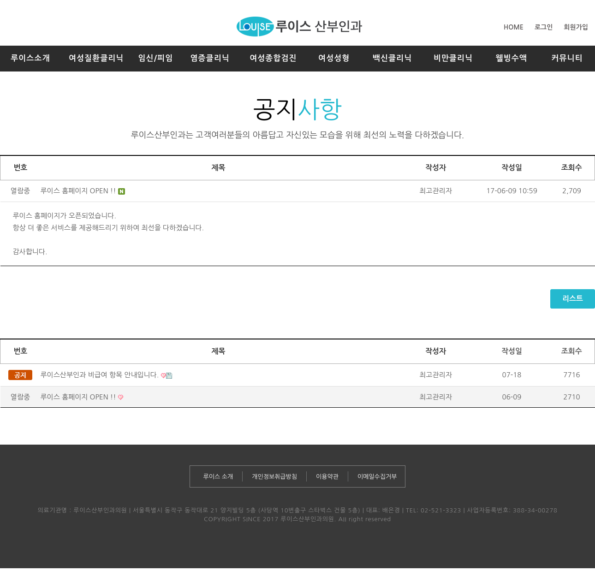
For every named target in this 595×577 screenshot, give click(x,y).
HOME (514, 27)
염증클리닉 (209, 58)
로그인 (544, 27)
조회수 (571, 351)
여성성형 (334, 58)
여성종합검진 (273, 58)
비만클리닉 (453, 58)
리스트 (572, 298)
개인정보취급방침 (274, 477)
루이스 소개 (218, 477)
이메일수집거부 (377, 477)
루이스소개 (30, 58)
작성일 (511, 351)
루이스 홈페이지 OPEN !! (78, 190)
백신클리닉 (392, 58)
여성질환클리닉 (96, 58)
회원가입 (576, 27)
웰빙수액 (511, 58)
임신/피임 (155, 58)
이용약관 (327, 477)
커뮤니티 (567, 58)
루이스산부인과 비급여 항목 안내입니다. (101, 374)
